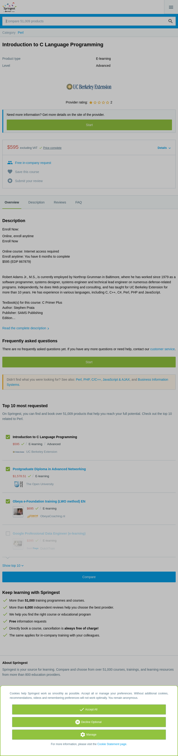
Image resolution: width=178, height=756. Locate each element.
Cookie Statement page (111, 744)
